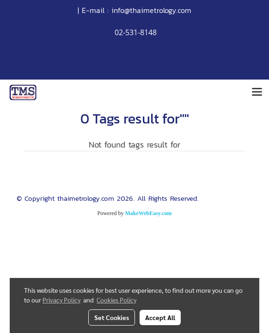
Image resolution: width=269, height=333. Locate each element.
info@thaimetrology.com (151, 10)
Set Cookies (111, 317)
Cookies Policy (116, 300)
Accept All (160, 317)
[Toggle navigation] (257, 92)
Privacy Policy (61, 300)
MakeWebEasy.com (148, 213)
